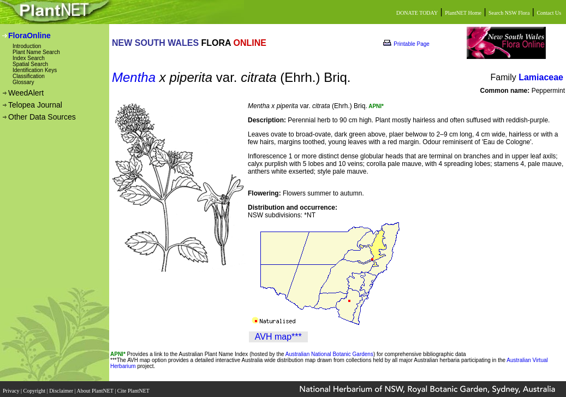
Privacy (12, 387)
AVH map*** (278, 336)
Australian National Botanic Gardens (329, 354)
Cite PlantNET (134, 387)
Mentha (134, 77)
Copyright (35, 387)
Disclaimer (61, 387)
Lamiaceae (541, 77)
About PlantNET (95, 387)
